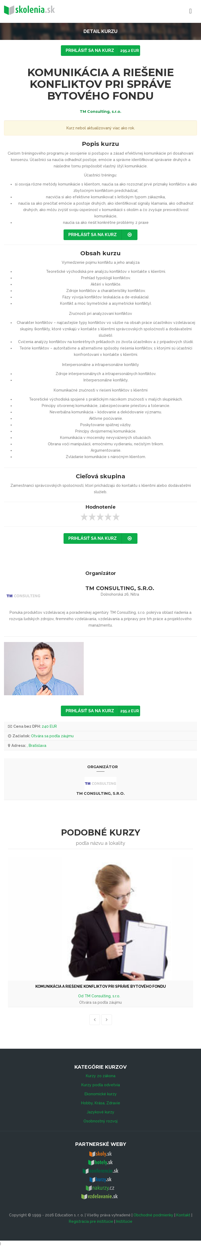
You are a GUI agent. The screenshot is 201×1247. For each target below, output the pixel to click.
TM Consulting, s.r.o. (100, 111)
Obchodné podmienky (153, 1215)
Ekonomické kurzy (101, 1094)
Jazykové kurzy (100, 1112)
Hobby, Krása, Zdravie (100, 1103)
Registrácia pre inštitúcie (91, 1221)
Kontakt (183, 1215)
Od (81, 996)
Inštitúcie (124, 1221)
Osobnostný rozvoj (100, 1121)
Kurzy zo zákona (100, 1076)
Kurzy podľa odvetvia (100, 1085)
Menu (167, 11)
